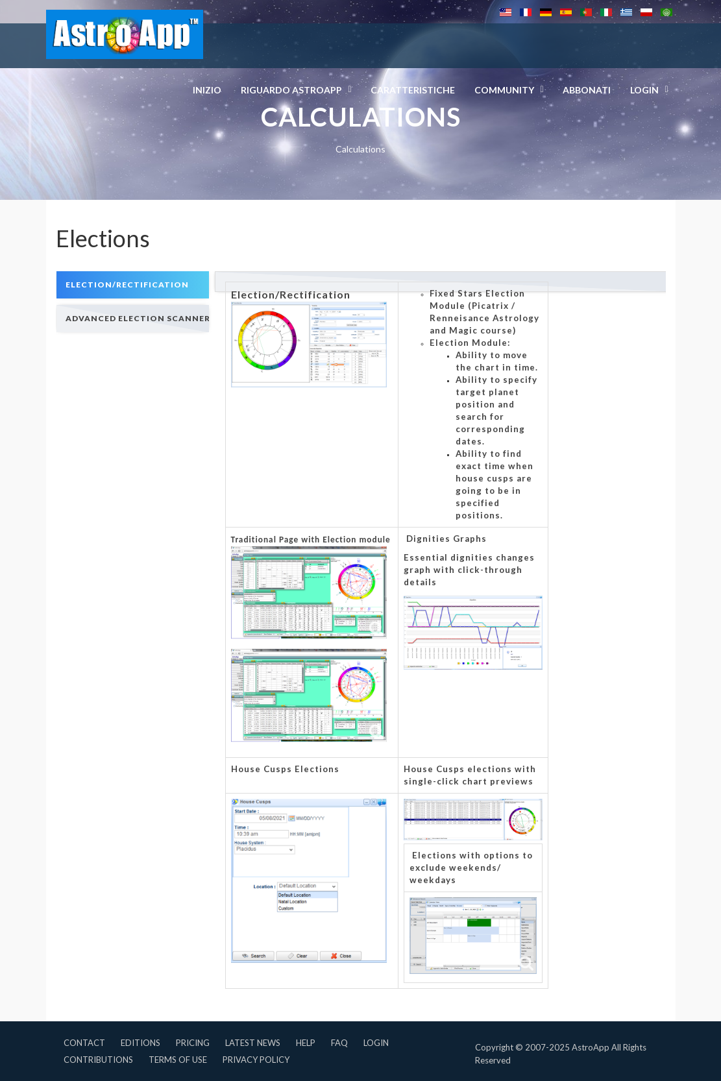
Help (305, 1043)
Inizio (207, 89)
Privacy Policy (256, 1059)
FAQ (339, 1043)
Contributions (98, 1059)
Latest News (252, 1043)
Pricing (193, 1043)
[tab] (132, 284)
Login (376, 1043)
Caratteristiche (413, 89)
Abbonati (587, 89)
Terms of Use (178, 1059)
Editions (140, 1043)
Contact (84, 1043)
